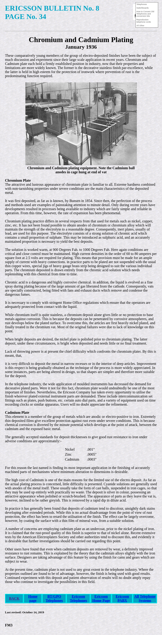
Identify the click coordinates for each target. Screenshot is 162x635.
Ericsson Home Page (101, 598)
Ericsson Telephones (78, 598)
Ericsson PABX (122, 598)
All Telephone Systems (145, 598)
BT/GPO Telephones (54, 598)
